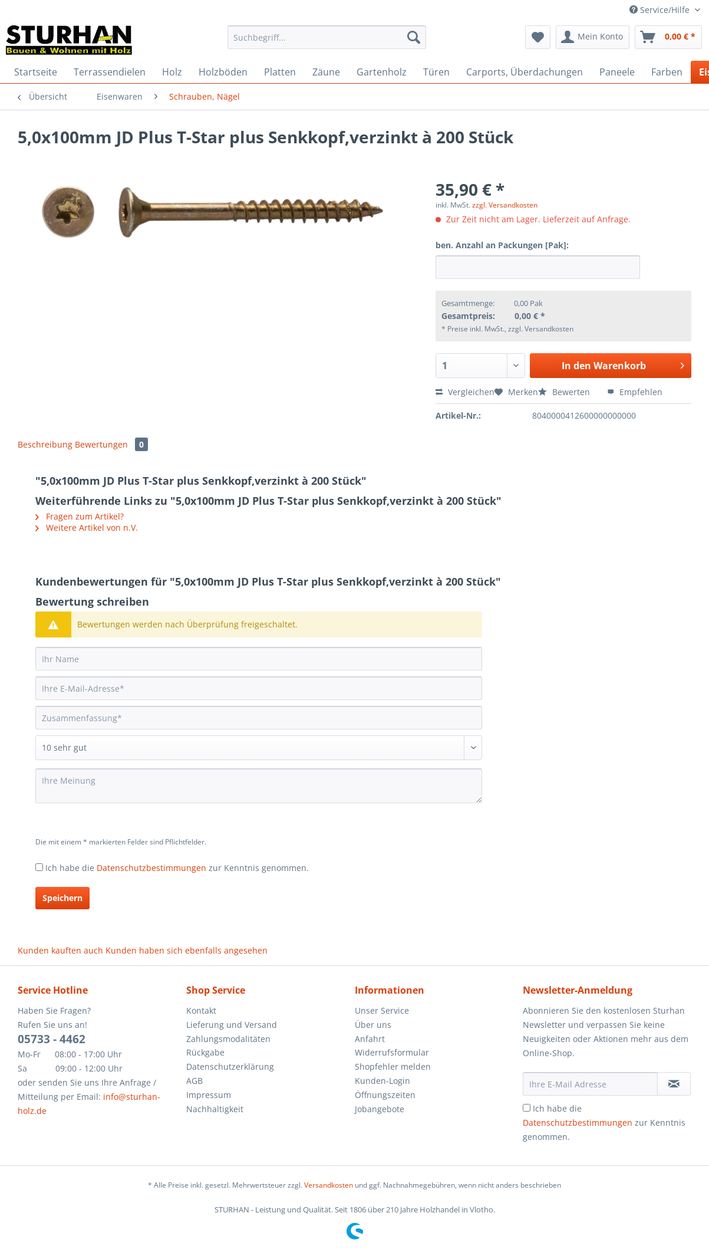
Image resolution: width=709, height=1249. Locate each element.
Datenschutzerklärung (230, 1066)
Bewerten (565, 391)
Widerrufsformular (392, 1052)
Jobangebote (379, 1109)
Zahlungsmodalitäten (228, 1038)
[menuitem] (326, 42)
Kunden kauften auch (60, 950)
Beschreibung (45, 444)
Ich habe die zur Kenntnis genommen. (177, 867)
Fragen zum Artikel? (79, 516)
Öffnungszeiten (385, 1094)
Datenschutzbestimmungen (151, 867)
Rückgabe (205, 1052)
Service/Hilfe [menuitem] (660, 9)
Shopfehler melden (393, 1066)
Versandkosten (328, 1185)
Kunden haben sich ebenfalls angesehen (186, 950)
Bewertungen (111, 444)
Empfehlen (634, 391)
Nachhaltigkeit (214, 1109)
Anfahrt (370, 1038)
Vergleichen (465, 391)
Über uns (373, 1024)
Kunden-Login (382, 1080)
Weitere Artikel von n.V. (86, 527)
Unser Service (382, 1010)
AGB (194, 1080)
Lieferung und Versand (231, 1024)
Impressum (208, 1094)
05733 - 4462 (51, 1039)
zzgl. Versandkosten (504, 205)
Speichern (62, 897)
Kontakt (201, 1010)
